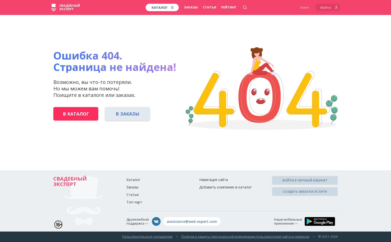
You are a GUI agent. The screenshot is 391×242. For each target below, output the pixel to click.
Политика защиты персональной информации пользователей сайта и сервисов (245, 236)
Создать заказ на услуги (305, 191)
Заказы (191, 7)
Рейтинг (229, 7)
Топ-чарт (134, 202)
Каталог (133, 179)
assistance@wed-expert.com (192, 221)
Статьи (209, 7)
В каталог (76, 114)
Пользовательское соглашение (147, 236)
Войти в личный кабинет (305, 180)
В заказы (127, 114)
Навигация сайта (213, 179)
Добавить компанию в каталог (225, 187)
